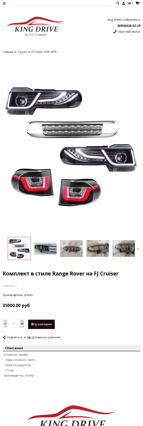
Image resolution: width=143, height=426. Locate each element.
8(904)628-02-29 (128, 26)
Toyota (22, 52)
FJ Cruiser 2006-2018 (43, 51)
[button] (5, 248)
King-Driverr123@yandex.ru (124, 19)
